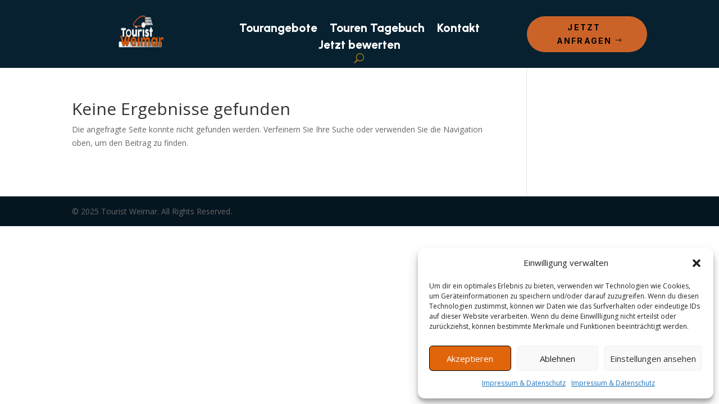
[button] (696, 263)
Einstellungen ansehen (653, 358)
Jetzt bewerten (359, 46)
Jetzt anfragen (584, 33)
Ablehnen (557, 358)
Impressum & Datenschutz (524, 383)
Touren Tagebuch (377, 29)
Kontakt (458, 29)
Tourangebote (278, 29)
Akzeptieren (470, 358)
